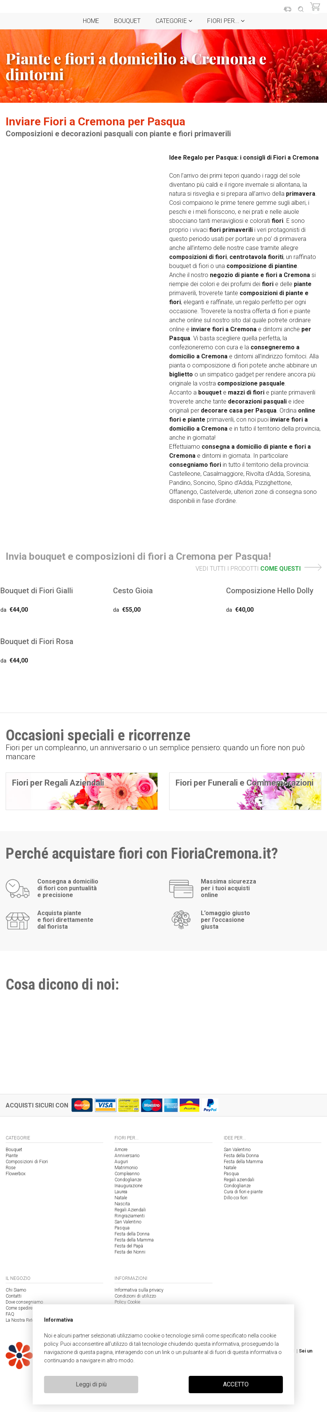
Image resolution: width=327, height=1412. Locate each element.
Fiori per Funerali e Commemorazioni (244, 782)
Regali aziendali (239, 1179)
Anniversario (127, 1155)
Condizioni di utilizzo (135, 1296)
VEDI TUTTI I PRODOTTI (258, 568)
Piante (12, 1155)
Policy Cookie (127, 1302)
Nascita (122, 1203)
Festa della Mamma (134, 1240)
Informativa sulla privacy (139, 1290)
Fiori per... (225, 20)
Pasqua (122, 1228)
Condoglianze (128, 1179)
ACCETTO (236, 1384)
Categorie (174, 20)
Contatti (13, 1296)
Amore (121, 1149)
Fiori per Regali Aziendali (58, 782)
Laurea (121, 1191)
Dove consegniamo (24, 1302)
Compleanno (127, 1173)
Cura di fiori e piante (243, 1191)
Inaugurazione (128, 1185)
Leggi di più (91, 1384)
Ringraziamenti (130, 1216)
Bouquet (127, 20)
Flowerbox (16, 1173)
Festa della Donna (132, 1234)
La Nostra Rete (20, 1320)
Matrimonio (126, 1167)
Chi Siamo (16, 1290)
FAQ (10, 1314)
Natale (121, 1197)
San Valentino (128, 1222)
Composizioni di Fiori (27, 1161)
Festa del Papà (129, 1246)
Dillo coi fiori (236, 1197)
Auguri (121, 1161)
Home (91, 20)
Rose (10, 1167)
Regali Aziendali (130, 1209)
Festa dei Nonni (130, 1252)
